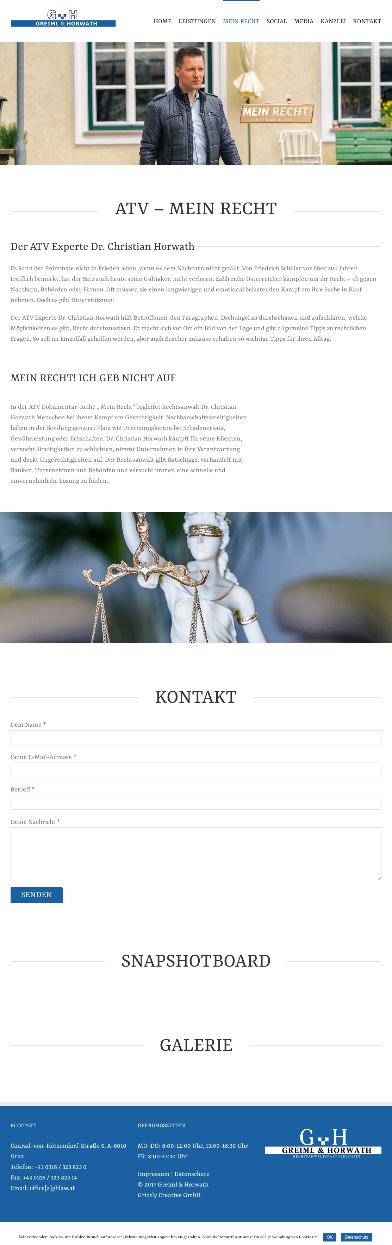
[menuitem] (166, 21)
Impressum (154, 1174)
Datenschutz (191, 1174)
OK (330, 1237)
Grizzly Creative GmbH (169, 1195)
